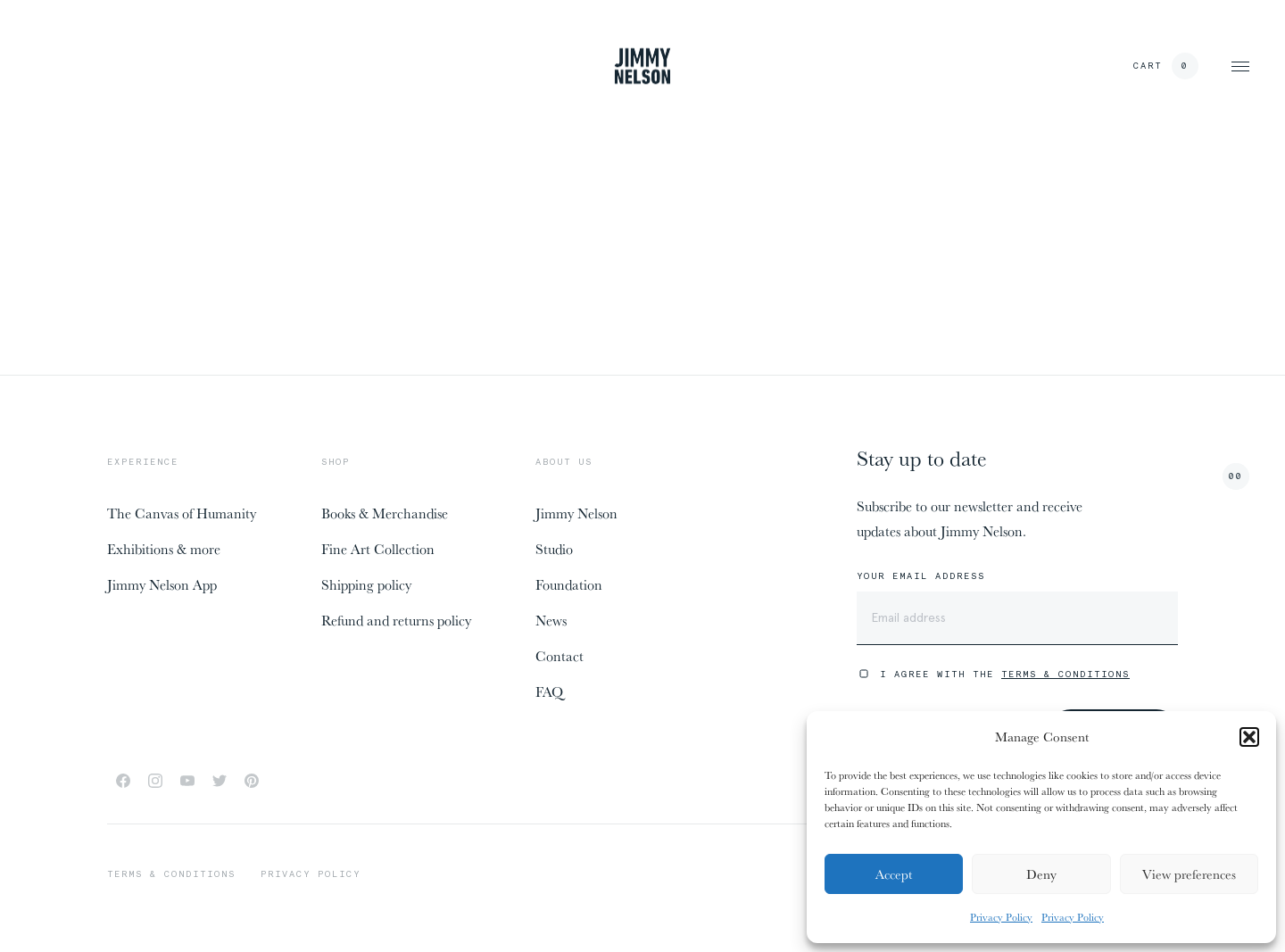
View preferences (1189, 874)
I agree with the (1005, 674)
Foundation (568, 584)
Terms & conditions (171, 874)
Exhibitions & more (163, 548)
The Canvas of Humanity (181, 513)
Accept (893, 874)
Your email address (921, 576)
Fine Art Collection (378, 548)
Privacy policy (311, 874)
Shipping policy (366, 584)
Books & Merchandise (384, 513)
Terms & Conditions (1065, 674)
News (551, 620)
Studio (554, 548)
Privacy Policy (1001, 916)
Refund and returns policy (396, 620)
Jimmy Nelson (576, 513)
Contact (559, 655)
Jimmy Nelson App (162, 584)
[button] (1249, 737)
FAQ (549, 691)
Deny (1041, 874)
